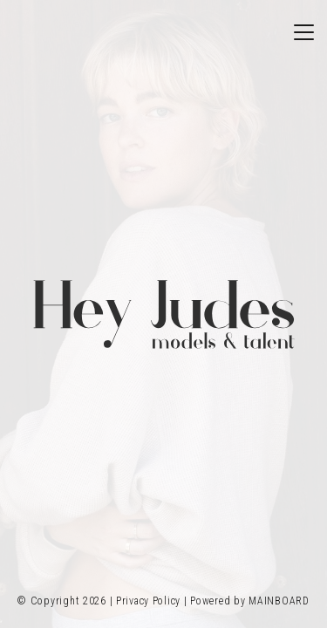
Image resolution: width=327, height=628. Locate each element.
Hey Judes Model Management (164, 314)
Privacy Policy (148, 601)
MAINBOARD (279, 601)
